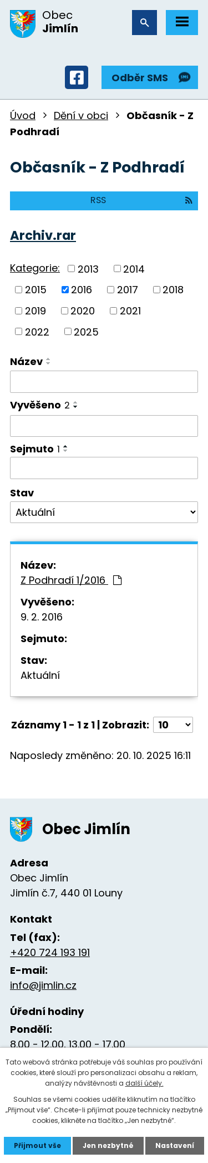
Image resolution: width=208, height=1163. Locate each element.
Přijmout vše (37, 1145)
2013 (88, 268)
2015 (36, 290)
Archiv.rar (43, 235)
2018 (173, 290)
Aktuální (40, 675)
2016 (81, 290)
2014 (134, 268)
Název (26, 361)
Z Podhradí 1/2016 (71, 580)
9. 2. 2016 (42, 617)
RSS (141, 200)
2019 (35, 311)
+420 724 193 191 (50, 952)
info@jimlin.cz (43, 985)
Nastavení (174, 1145)
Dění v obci (81, 115)
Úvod (22, 115)
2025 (86, 331)
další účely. (144, 1083)
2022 (37, 331)
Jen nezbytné (108, 1145)
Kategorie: (35, 268)
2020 (82, 311)
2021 (130, 311)
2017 (127, 290)
